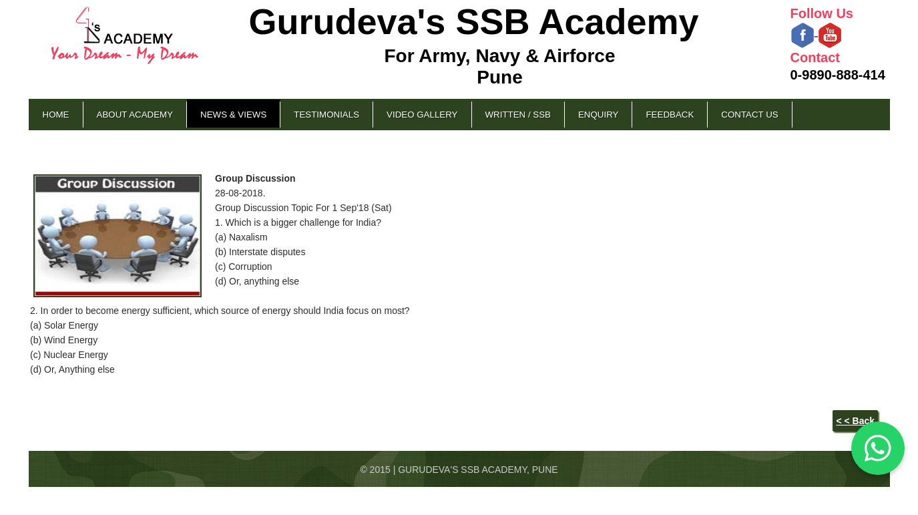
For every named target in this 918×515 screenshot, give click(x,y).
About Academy (135, 115)
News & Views (233, 115)
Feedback (670, 115)
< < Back (855, 420)
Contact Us (749, 115)
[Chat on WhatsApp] (878, 448)
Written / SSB (518, 115)
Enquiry (598, 115)
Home (56, 115)
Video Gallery (422, 115)
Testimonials (326, 115)
